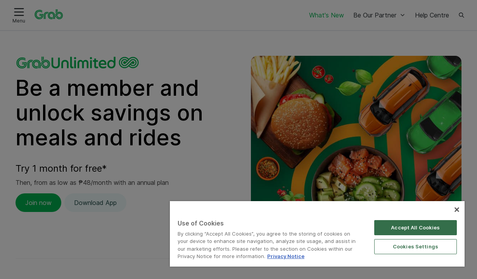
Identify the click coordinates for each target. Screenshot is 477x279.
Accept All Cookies (418, 220)
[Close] (457, 202)
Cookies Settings (418, 239)
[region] (326, 230)
